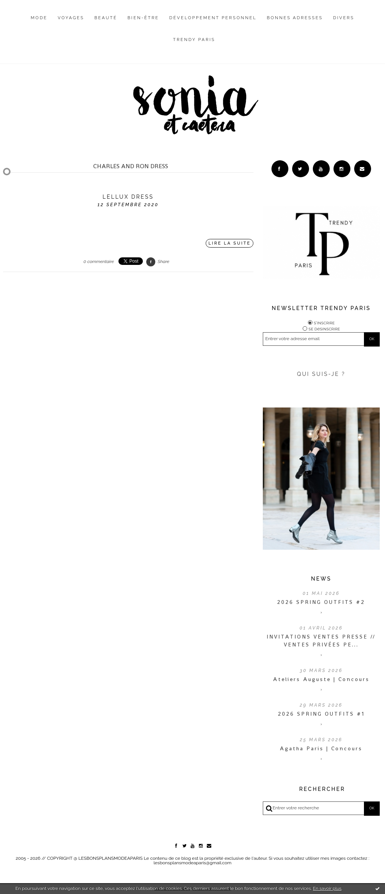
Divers (343, 17)
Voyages (71, 17)
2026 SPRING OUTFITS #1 (321, 713)
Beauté (105, 17)
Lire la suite (229, 243)
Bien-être (143, 17)
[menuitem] (39, 24)
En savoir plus (327, 888)
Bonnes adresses (295, 17)
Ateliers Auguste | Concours (321, 679)
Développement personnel (212, 17)
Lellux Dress (128, 197)
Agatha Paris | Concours (321, 748)
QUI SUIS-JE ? (321, 374)
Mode (39, 17)
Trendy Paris (194, 39)
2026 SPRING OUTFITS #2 (321, 602)
